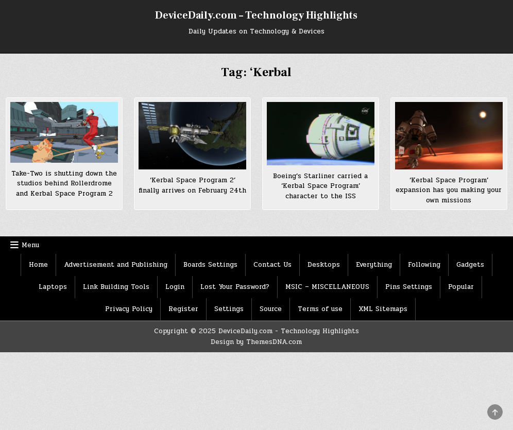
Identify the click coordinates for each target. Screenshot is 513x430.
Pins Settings (408, 287)
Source (271, 309)
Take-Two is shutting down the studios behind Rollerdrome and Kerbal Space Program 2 (64, 183)
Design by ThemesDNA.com (256, 342)
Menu (30, 245)
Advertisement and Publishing (115, 265)
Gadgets (470, 265)
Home (38, 265)
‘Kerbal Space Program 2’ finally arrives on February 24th (192, 185)
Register (183, 309)
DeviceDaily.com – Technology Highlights (256, 15)
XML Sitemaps (382, 309)
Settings (229, 309)
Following (424, 265)
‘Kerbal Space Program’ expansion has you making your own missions (449, 190)
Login (174, 287)
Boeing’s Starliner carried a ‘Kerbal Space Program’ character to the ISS (320, 186)
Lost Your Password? (234, 287)
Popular (461, 287)
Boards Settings (210, 265)
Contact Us (272, 265)
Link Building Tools (116, 287)
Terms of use (320, 309)
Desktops (323, 265)
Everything (374, 265)
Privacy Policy (128, 309)
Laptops (53, 287)
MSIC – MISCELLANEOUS (327, 287)
